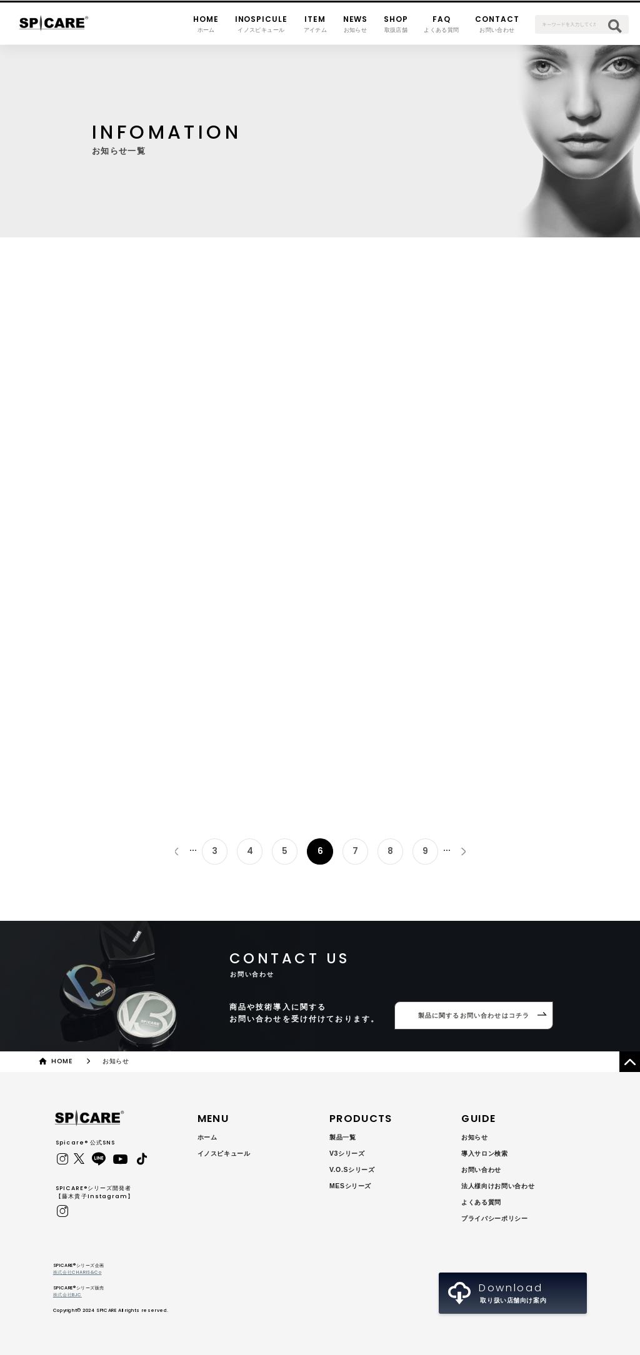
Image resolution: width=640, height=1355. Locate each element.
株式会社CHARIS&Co (77, 1272)
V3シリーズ (347, 1153)
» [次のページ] (463, 851)
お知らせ (474, 1137)
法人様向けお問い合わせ (497, 1186)
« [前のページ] (176, 851)
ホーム (208, 1137)
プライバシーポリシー (494, 1218)
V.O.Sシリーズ (352, 1169)
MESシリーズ (350, 1186)
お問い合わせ (481, 1169)
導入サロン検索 (484, 1153)
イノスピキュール (224, 1153)
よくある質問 (481, 1202)
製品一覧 (342, 1137)
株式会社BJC (67, 1294)
